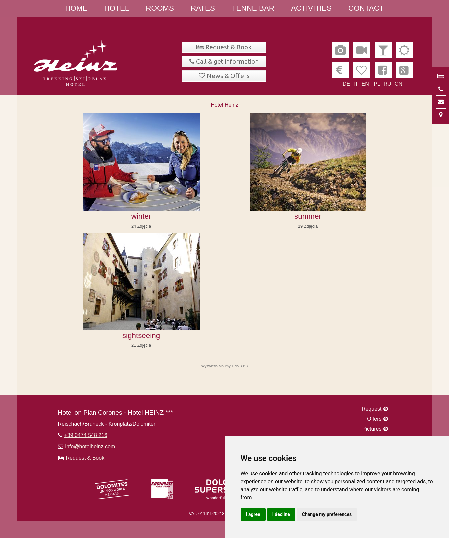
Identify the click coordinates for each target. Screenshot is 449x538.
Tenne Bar (253, 8)
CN (398, 84)
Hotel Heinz (224, 105)
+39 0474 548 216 (85, 435)
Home (76, 8)
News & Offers (228, 75)
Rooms (160, 8)
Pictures (372, 429)
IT (355, 84)
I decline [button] (281, 514)
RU (387, 84)
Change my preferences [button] (327, 514)
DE (346, 84)
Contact (366, 8)
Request (372, 409)
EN (365, 84)
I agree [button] (253, 514)
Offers (374, 419)
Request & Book (228, 47)
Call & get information (227, 61)
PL (377, 84)
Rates (203, 8)
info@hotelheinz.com (90, 446)
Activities (311, 8)
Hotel (116, 8)
